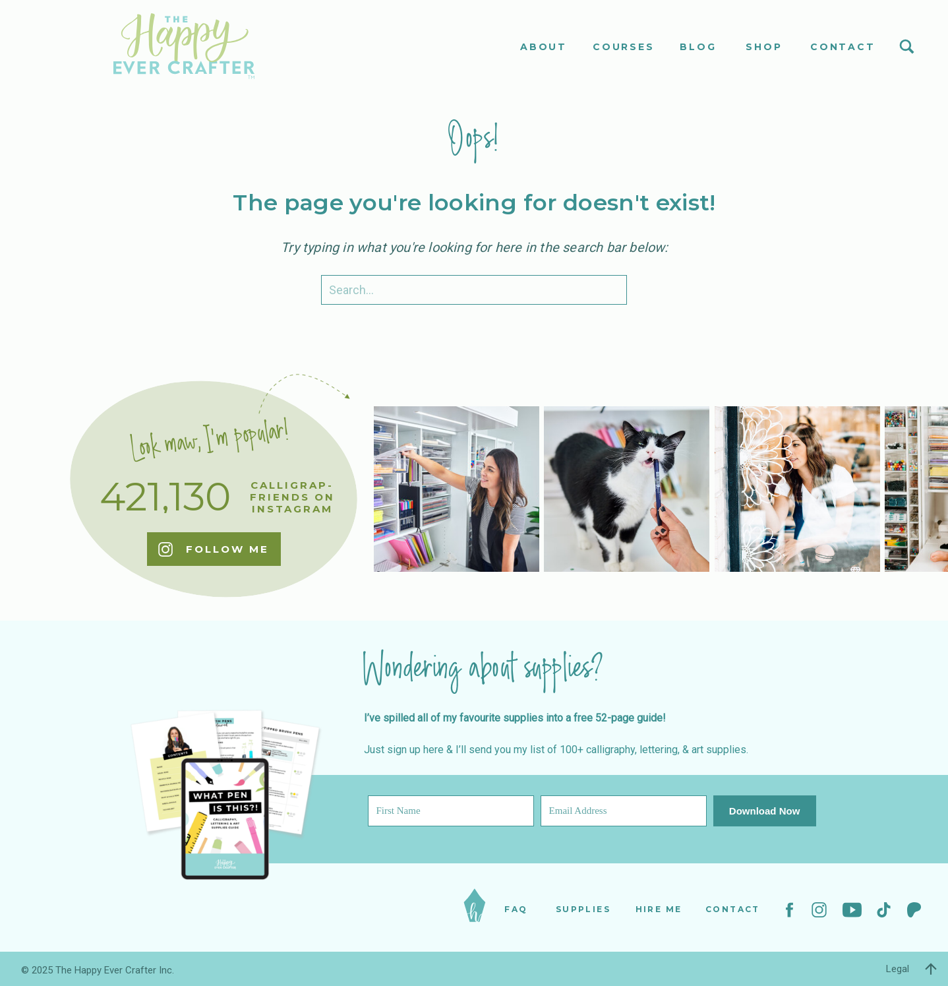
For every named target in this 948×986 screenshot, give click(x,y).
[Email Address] (624, 810)
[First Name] (451, 810)
